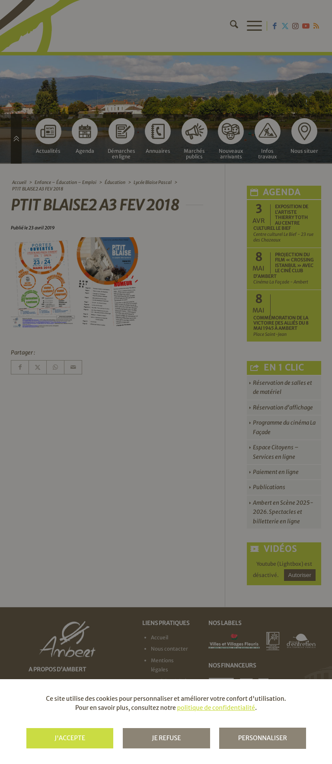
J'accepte (69, 738)
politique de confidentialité (216, 708)
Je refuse (166, 738)
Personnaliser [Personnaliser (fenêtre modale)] (262, 738)
